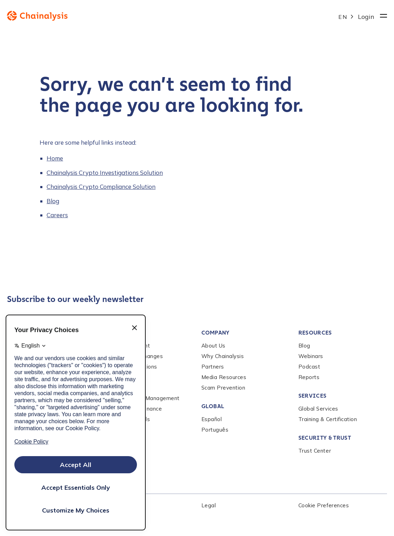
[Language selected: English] (346, 16)
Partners (212, 366)
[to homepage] (172, 16)
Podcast (309, 366)
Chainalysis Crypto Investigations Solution (105, 172)
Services (312, 395)
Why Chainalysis (222, 356)
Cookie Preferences (323, 505)
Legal (208, 505)
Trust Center (314, 450)
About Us (213, 345)
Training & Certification (327, 419)
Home (55, 158)
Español (211, 419)
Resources (315, 332)
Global (212, 406)
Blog (53, 201)
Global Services (318, 408)
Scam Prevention (223, 387)
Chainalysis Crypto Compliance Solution (101, 186)
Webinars (310, 356)
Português (215, 429)
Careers (57, 215)
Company (215, 332)
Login (366, 17)
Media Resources (224, 377)
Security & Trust (324, 437)
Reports (309, 377)
